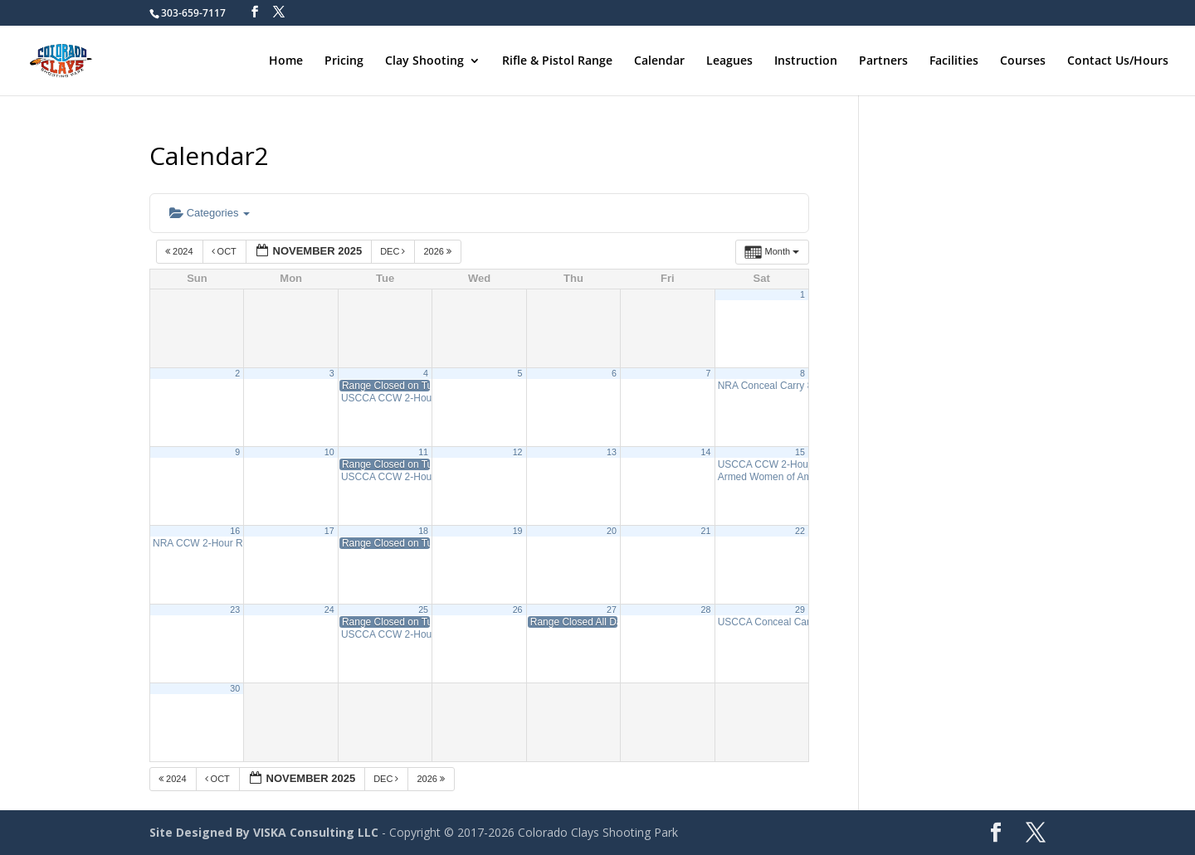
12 (518, 452)
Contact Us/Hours (1117, 61)
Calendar (659, 61)
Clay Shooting (424, 61)
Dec (393, 251)
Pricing (343, 61)
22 (800, 531)
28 (706, 610)
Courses (1023, 61)
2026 (438, 251)
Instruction (805, 61)
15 (800, 452)
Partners (883, 61)
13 (612, 452)
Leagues (729, 61)
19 (518, 531)
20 (612, 531)
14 (706, 452)
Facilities (953, 61)
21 (706, 531)
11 (423, 452)
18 (423, 531)
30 (235, 688)
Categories (209, 212)
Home (286, 61)
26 (518, 610)
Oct (225, 251)
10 (329, 452)
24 (329, 610)
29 (800, 610)
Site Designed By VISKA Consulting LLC (263, 832)
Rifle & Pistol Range (557, 61)
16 (235, 531)
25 (423, 610)
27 (612, 610)
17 (329, 531)
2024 (180, 251)
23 (235, 610)
